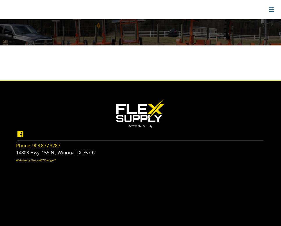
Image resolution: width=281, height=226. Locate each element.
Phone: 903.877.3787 (38, 145)
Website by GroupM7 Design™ (36, 160)
